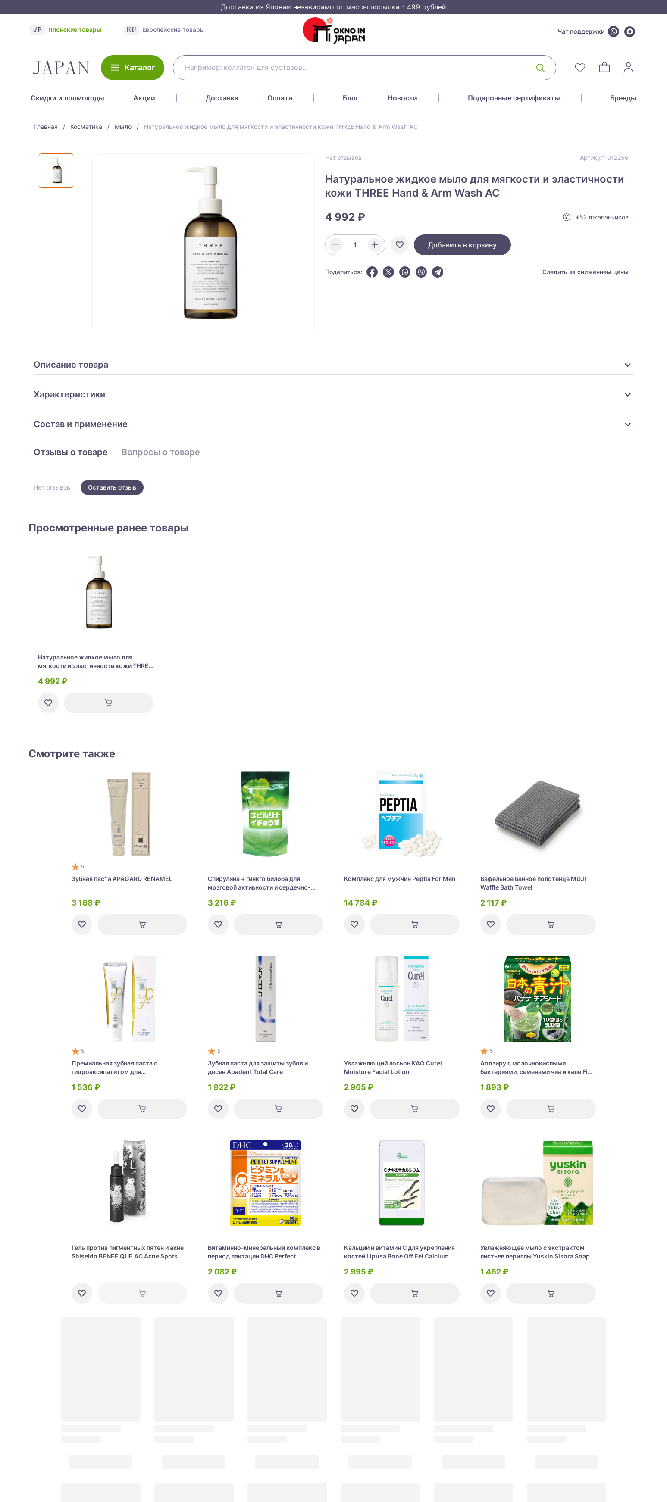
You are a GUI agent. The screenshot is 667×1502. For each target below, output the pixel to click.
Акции (144, 98)
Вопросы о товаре (161, 452)
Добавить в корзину (462, 244)
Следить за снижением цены (585, 271)
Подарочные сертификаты (514, 98)
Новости (402, 98)
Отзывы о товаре (71, 452)
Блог (351, 98)
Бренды (623, 98)
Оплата (279, 98)
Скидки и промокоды (67, 98)
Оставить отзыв (112, 487)
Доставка (222, 98)
